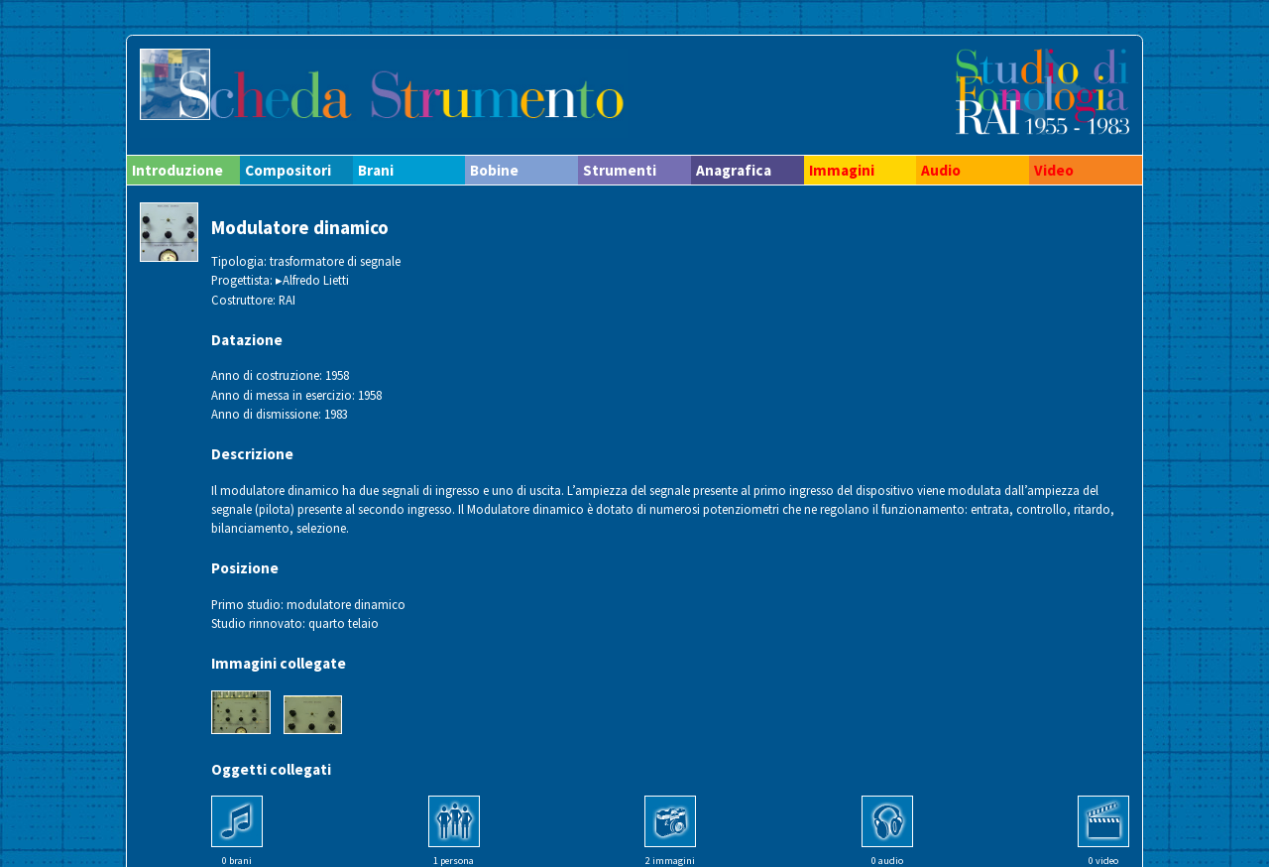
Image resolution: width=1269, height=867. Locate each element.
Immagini (841, 170)
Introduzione (177, 170)
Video (1054, 170)
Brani (376, 170)
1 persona (453, 860)
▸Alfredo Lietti (312, 280)
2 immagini (670, 860)
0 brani (237, 860)
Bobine (494, 170)
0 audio (887, 860)
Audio (941, 170)
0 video (1103, 860)
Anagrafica (733, 170)
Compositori (288, 170)
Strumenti (619, 170)
